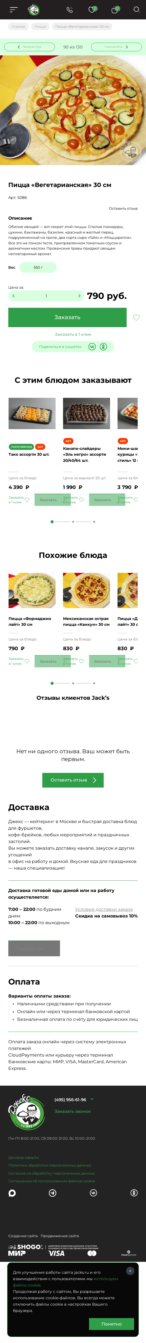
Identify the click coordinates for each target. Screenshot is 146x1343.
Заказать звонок (72, 1163)
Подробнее (30, 1000)
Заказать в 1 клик (73, 342)
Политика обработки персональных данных (49, 1217)
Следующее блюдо (108, 51)
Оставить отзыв (123, 216)
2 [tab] (73, 554)
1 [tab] (52, 554)
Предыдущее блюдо (28, 51)
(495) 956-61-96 (70, 1151)
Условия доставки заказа (104, 961)
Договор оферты (23, 1209)
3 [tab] (94, 554)
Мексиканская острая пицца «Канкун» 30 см (81, 673)
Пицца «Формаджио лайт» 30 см (32, 673)
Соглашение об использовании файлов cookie (51, 1233)
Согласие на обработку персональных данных (51, 1225)
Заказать (67, 325)
